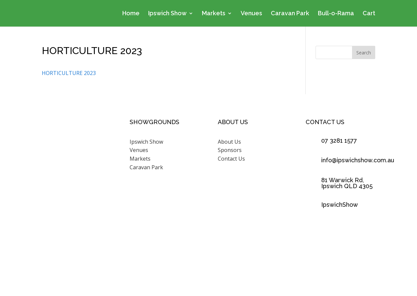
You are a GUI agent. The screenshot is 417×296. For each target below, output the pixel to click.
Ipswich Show (167, 14)
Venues (251, 14)
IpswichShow (339, 204)
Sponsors (230, 150)
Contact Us (231, 158)
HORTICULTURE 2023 (69, 73)
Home (131, 14)
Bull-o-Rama (336, 14)
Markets (213, 14)
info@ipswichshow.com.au (357, 160)
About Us (229, 141)
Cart (369, 14)
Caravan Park (290, 14)
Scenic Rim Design (289, 266)
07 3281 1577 (339, 140)
